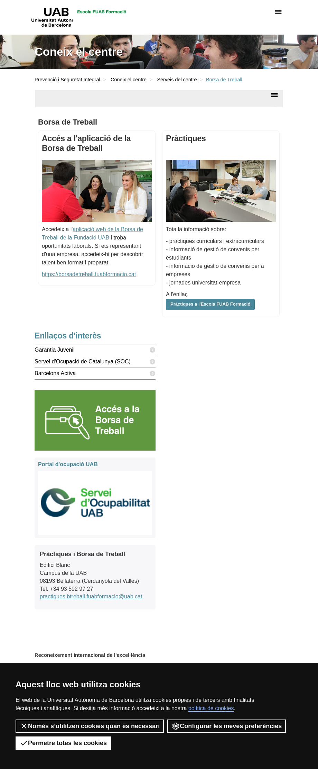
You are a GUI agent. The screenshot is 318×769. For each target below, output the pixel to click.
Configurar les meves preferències (226, 726)
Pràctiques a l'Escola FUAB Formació (210, 304)
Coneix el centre (129, 79)
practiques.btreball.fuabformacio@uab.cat (91, 596)
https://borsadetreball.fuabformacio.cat (89, 274)
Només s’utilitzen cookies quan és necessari (90, 726)
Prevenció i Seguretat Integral (67, 79)
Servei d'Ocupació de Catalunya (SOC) (95, 362)
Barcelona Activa (95, 373)
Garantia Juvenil (95, 350)
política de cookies (211, 708)
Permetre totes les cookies (63, 743)
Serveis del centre (177, 79)
